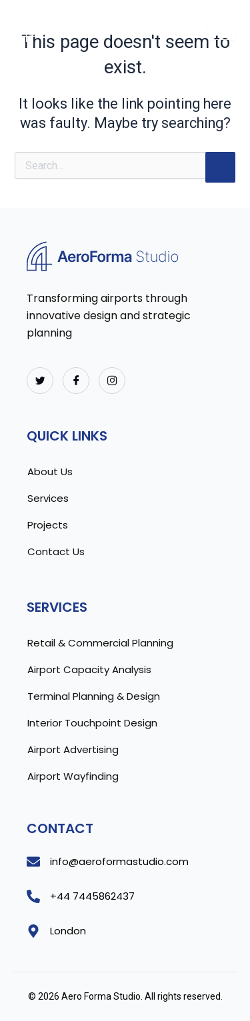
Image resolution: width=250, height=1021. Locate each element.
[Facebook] (76, 380)
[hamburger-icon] (222, 29)
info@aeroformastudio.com (119, 861)
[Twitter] (40, 380)
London (68, 931)
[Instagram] (112, 380)
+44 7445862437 (92, 896)
